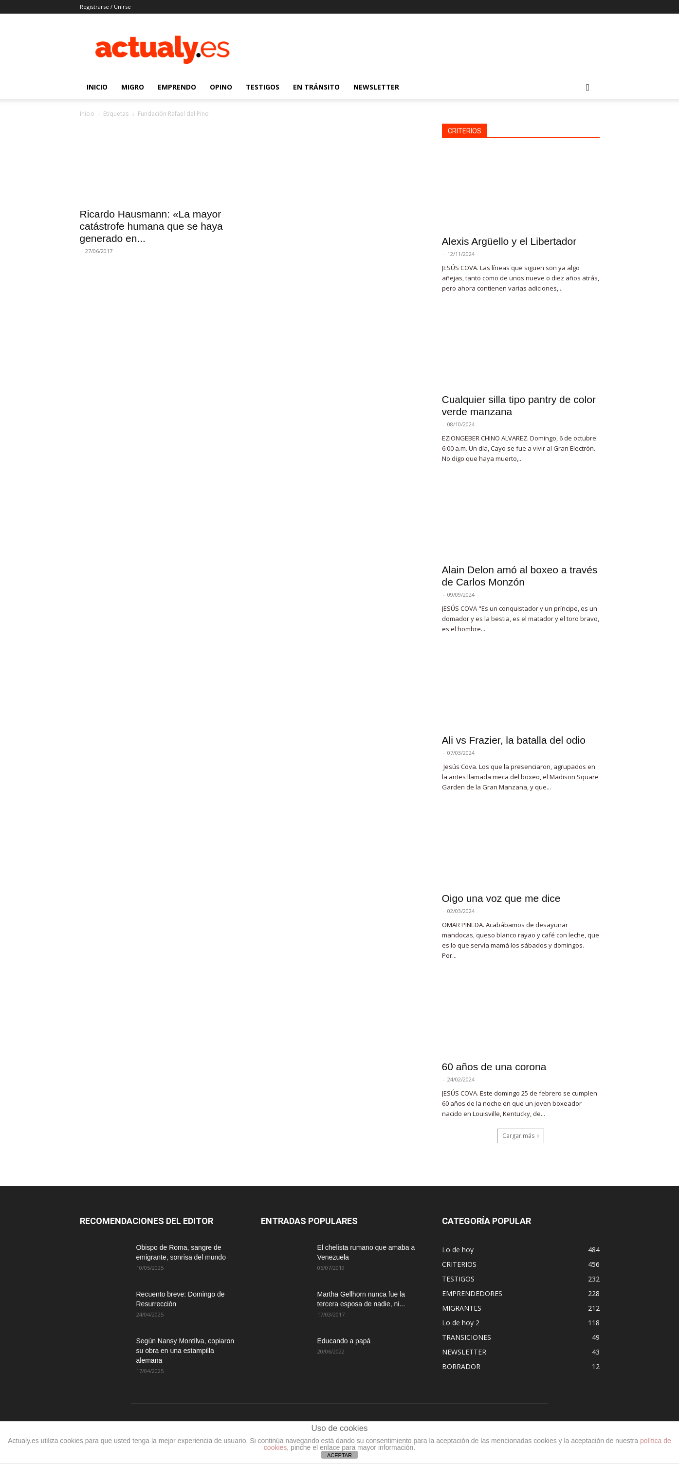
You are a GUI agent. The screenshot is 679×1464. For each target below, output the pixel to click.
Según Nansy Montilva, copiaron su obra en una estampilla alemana (185, 1350)
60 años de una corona (494, 1066)
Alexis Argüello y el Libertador (509, 241)
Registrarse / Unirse (105, 6)
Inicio (87, 114)
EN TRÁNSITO (316, 87)
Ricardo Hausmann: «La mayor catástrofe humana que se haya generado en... (151, 226)
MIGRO (132, 87)
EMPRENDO (177, 87)
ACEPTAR (339, 1455)
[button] (588, 87)
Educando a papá (344, 1341)
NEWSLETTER (376, 87)
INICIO (97, 87)
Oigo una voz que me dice (501, 898)
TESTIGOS (262, 87)
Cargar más (520, 1136)
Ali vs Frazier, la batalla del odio (514, 740)
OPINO (221, 87)
